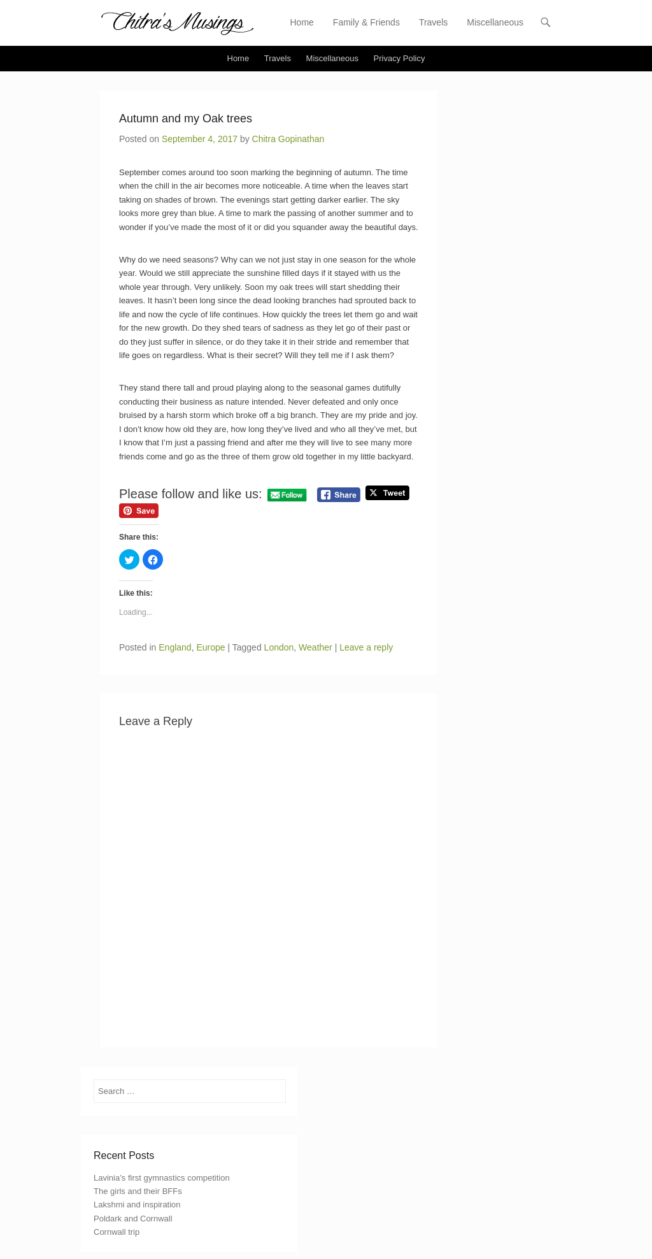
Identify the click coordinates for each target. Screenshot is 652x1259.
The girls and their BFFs (138, 1191)
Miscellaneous (495, 22)
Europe (210, 647)
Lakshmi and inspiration (137, 1204)
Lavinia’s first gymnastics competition (162, 1178)
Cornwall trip (116, 1232)
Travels (433, 22)
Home (302, 22)
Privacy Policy (399, 58)
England (175, 647)
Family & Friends (366, 22)
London (279, 647)
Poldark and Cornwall (133, 1218)
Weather (315, 647)
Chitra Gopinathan (288, 139)
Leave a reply (366, 647)
